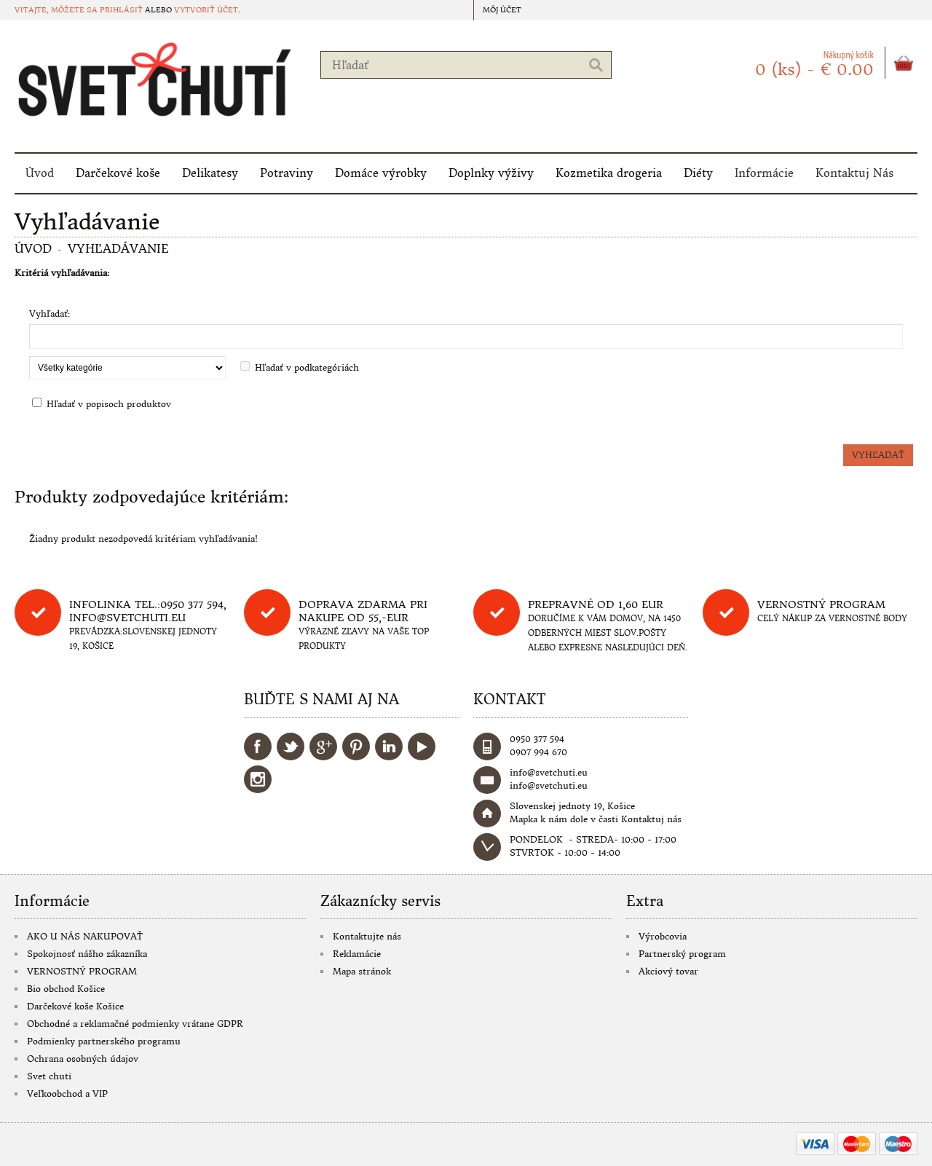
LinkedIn (389, 746)
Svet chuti (49, 1076)
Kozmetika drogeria (609, 173)
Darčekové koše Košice (75, 1006)
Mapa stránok (362, 971)
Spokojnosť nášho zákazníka (87, 953)
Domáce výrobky (381, 173)
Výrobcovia (663, 936)
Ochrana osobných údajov (82, 1058)
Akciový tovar (668, 971)
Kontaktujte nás (367, 936)
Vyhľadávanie (118, 248)
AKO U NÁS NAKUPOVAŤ (85, 936)
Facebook (258, 746)
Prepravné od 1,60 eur (595, 604)
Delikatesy (210, 173)
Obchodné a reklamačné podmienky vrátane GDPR (135, 1023)
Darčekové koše (118, 173)
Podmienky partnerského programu (104, 1041)
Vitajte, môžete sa (57, 10)
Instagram (258, 779)
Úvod (39, 173)
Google (323, 746)
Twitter (290, 746)
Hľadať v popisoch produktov (109, 403)
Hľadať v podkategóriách (307, 367)
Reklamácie (357, 953)
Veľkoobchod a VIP (67, 1093)
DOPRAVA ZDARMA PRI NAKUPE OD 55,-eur (363, 611)
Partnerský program (682, 953)
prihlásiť (121, 10)
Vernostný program (821, 604)
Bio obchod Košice (66, 988)
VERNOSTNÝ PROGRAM (82, 971)
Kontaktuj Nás (854, 173)
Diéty (698, 173)
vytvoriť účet (206, 10)
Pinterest (356, 746)
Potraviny (286, 173)
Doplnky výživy (491, 173)
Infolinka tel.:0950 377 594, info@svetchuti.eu (147, 611)
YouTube (421, 746)
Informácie (764, 173)
